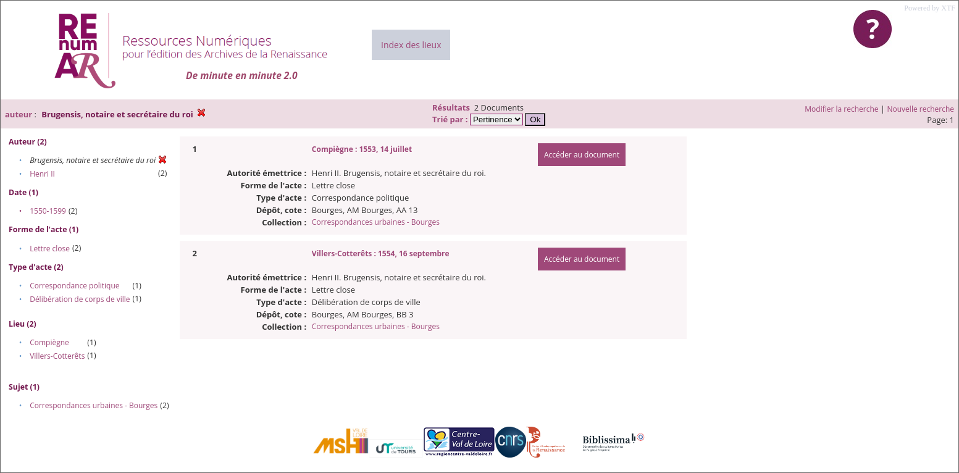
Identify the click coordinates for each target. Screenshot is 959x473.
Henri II (42, 174)
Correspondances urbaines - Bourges (93, 405)
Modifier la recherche (841, 109)
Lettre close (50, 248)
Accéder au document (581, 154)
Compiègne (49, 342)
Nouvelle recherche (921, 109)
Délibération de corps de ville (80, 299)
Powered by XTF (929, 8)
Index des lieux (411, 45)
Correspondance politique (74, 285)
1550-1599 (48, 211)
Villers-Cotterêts (57, 356)
